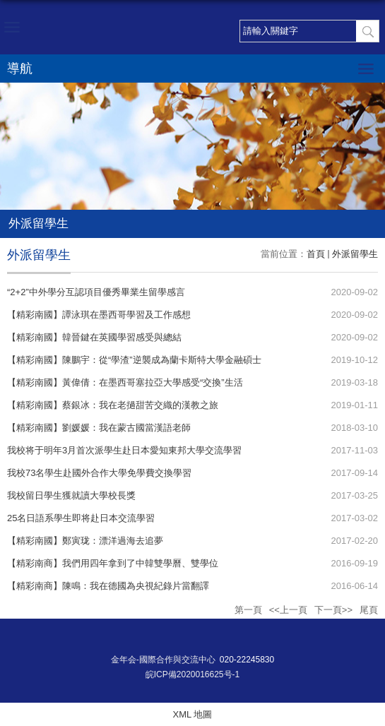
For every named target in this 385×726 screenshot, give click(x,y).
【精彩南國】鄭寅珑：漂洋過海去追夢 (85, 540)
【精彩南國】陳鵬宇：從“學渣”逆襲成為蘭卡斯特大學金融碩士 (134, 360)
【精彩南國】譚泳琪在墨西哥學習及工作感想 (99, 314)
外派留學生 (355, 254)
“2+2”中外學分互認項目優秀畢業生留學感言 (96, 292)
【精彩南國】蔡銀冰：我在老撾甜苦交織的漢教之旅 (112, 405)
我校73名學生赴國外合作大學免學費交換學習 (99, 473)
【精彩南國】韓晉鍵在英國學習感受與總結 (94, 337)
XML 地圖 (193, 714)
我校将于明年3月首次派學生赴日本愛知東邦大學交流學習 (124, 450)
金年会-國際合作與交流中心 (163, 660)
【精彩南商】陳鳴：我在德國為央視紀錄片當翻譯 (108, 586)
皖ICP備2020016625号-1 (192, 674)
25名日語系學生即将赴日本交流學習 (81, 518)
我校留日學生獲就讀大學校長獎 (71, 495)
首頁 (316, 254)
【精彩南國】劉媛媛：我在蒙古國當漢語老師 (99, 427)
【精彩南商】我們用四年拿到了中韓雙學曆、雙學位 (112, 563)
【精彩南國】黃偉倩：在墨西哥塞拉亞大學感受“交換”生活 (125, 382)
